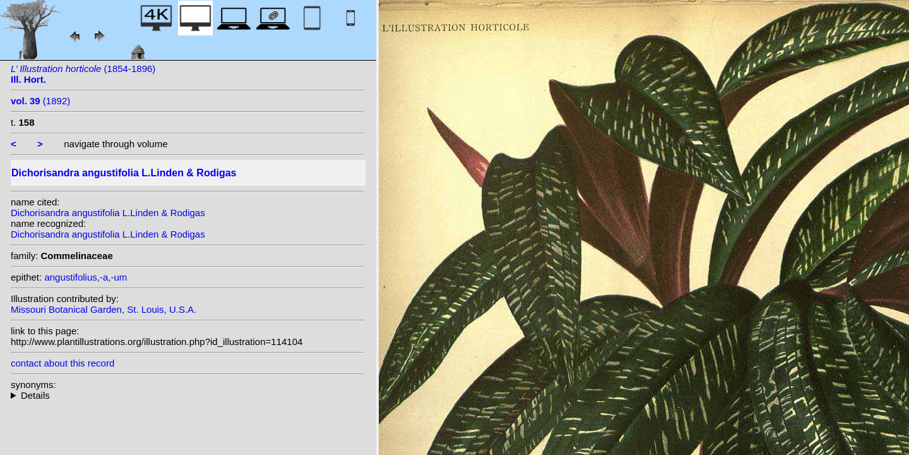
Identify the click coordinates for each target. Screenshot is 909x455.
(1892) (40, 100)
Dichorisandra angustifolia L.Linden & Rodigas (108, 212)
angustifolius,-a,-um (85, 277)
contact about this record (62, 363)
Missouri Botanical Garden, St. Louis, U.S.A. (103, 309)
